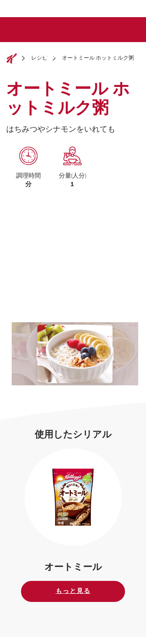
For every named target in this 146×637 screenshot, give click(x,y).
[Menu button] (129, 50)
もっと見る (73, 591)
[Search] (112, 51)
